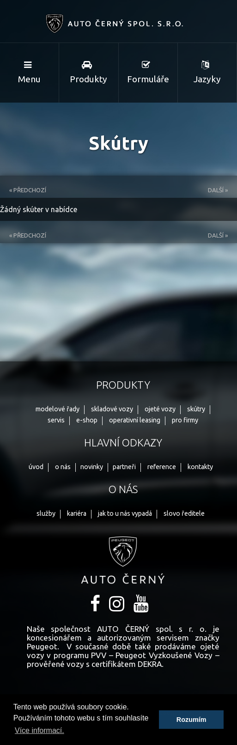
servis (56, 420)
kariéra (76, 513)
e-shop (86, 420)
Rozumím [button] (191, 719)
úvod (36, 466)
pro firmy (185, 420)
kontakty (200, 466)
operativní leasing (134, 420)
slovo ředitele (184, 513)
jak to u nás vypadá (125, 513)
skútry (196, 409)
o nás (63, 466)
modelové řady (57, 409)
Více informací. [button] (39, 730)
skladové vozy (112, 409)
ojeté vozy (160, 409)
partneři (124, 466)
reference (161, 466)
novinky (91, 466)
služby (45, 513)
